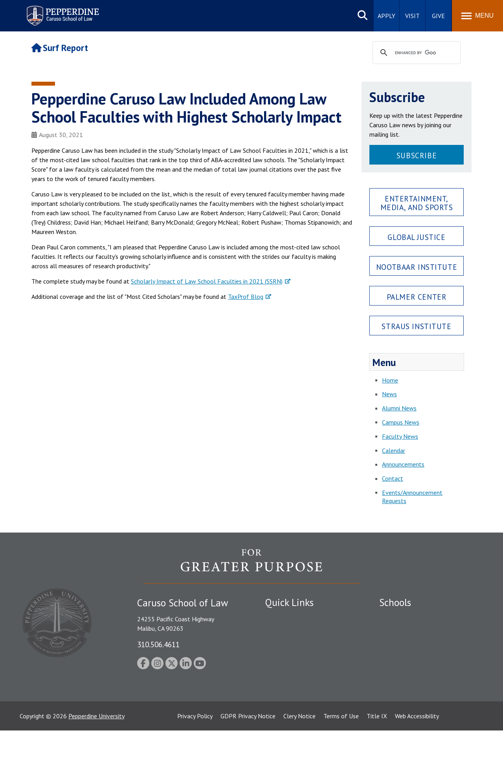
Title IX (377, 752)
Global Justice (416, 237)
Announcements (403, 464)
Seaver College (399, 617)
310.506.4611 (158, 644)
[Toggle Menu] (477, 15)
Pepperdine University (96, 752)
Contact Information (292, 672)
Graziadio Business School (413, 644)
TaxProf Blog (245, 296)
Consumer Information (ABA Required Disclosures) (302, 689)
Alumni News (399, 408)
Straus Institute (416, 326)
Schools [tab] (395, 602)
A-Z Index (277, 707)
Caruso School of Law (408, 631)
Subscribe (417, 155)
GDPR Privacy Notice (247, 752)
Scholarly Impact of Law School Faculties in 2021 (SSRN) (207, 281)
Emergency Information (296, 644)
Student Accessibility (292, 631)
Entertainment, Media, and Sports (416, 203)
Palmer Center (417, 297)
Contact (392, 478)
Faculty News (400, 436)
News (389, 394)
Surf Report (59, 47)
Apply (386, 16)
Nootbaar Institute (416, 267)
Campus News (400, 422)
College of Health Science (413, 693)
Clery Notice (299, 752)
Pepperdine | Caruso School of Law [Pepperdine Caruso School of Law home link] (61, 11)
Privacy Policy (195, 752)
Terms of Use (341, 752)
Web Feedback (284, 721)
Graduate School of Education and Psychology (424, 662)
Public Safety (282, 617)
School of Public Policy (409, 680)
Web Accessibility (417, 752)
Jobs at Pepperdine (289, 658)
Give (438, 16)
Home (390, 380)
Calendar (393, 450)
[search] (415, 53)
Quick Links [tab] (289, 602)
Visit (412, 16)
